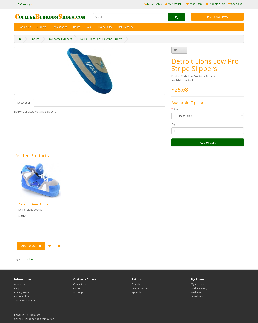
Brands (136, 284)
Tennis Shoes (59, 27)
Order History (199, 288)
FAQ (88, 27)
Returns (77, 288)
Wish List (196, 292)
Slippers (41, 27)
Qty (173, 124)
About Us (25, 27)
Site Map (78, 292)
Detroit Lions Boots (33, 204)
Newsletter (197, 296)
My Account (197, 284)
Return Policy (125, 27)
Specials (136, 292)
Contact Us (79, 284)
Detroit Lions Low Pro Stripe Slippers (101, 39)
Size (175, 109)
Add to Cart (208, 142)
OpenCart (34, 315)
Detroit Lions (28, 259)
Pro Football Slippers (60, 39)
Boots (76, 27)
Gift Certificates (141, 288)
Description (24, 102)
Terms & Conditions (25, 300)
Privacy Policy (104, 27)
